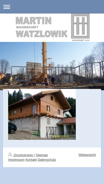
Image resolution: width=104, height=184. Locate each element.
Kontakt (31, 160)
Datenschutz (47, 160)
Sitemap (42, 155)
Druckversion (21, 155)
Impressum (16, 160)
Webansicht (87, 155)
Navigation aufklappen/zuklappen (52, 6)
